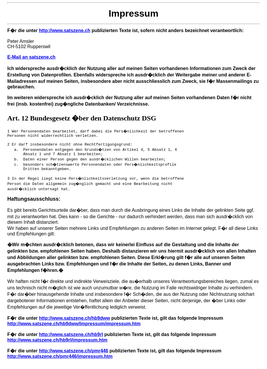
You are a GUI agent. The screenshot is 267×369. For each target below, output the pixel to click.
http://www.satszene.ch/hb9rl (71, 339)
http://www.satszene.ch (64, 30)
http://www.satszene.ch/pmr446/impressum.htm (60, 361)
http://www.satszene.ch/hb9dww (74, 323)
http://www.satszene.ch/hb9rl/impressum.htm (57, 345)
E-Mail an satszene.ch (31, 57)
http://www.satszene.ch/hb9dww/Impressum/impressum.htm (73, 328)
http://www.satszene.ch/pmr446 (73, 356)
